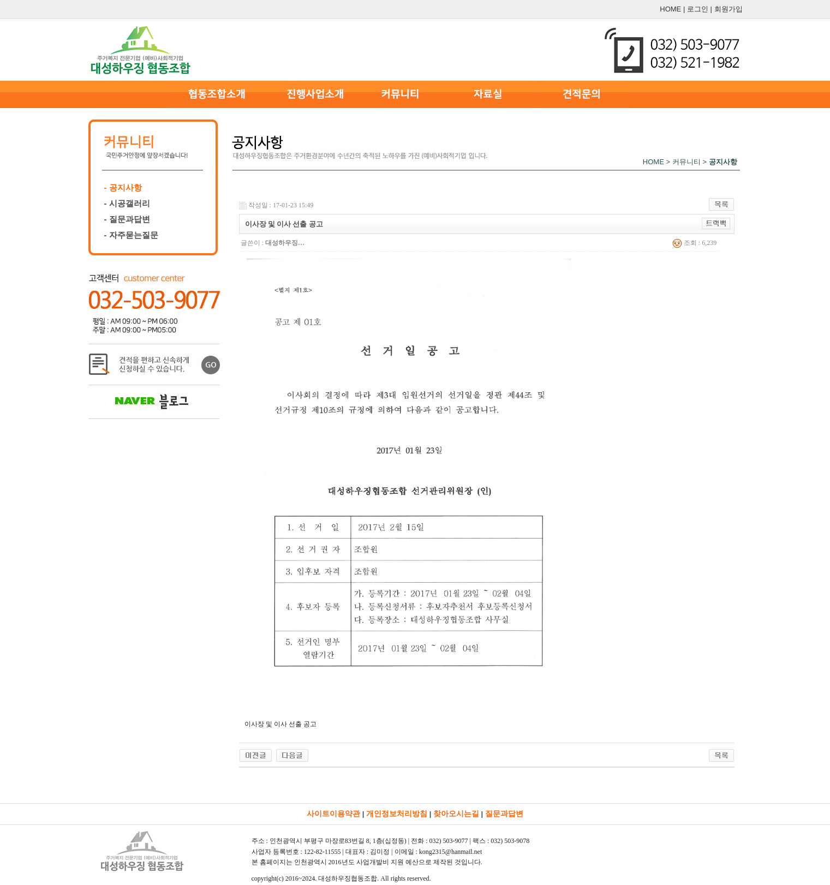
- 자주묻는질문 (131, 235)
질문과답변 (504, 813)
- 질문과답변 (127, 219)
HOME (670, 9)
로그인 (697, 9)
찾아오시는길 (456, 813)
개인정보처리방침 (396, 813)
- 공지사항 (123, 187)
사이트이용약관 (333, 813)
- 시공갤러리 (127, 203)
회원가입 (728, 9)
